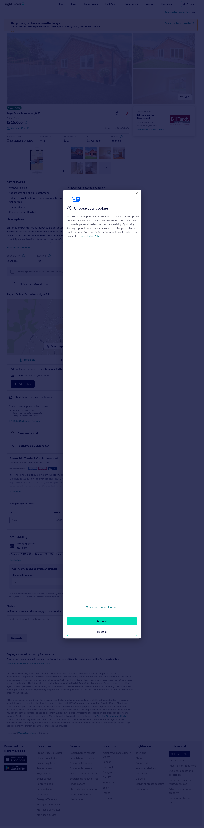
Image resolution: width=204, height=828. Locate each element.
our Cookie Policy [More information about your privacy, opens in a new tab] (91, 235)
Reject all (102, 631)
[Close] (136, 193)
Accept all (102, 621)
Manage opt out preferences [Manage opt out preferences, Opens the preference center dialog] (102, 607)
